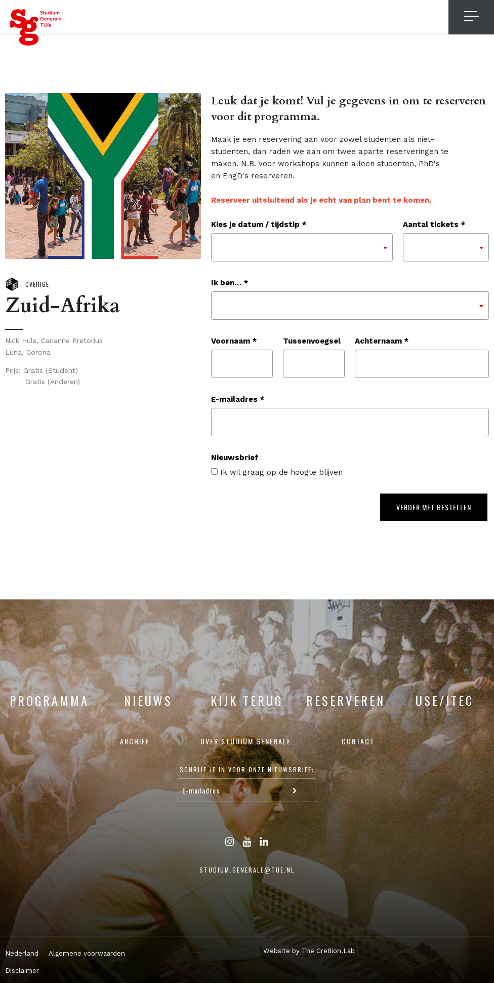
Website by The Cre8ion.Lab (309, 951)
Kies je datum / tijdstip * (258, 224)
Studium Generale (36, 27)
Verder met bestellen (433, 507)
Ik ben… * (229, 282)
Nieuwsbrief (234, 457)
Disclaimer (22, 970)
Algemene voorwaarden (87, 953)
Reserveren (345, 700)
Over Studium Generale (245, 741)
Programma (49, 700)
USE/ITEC (445, 700)
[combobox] (302, 247)
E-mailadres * (237, 399)
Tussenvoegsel (312, 341)
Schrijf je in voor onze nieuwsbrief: (247, 769)
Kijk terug (247, 700)
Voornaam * (234, 341)
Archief (135, 741)
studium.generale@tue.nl (247, 869)
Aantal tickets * (434, 224)
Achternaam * (381, 341)
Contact (358, 741)
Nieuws (148, 700)
